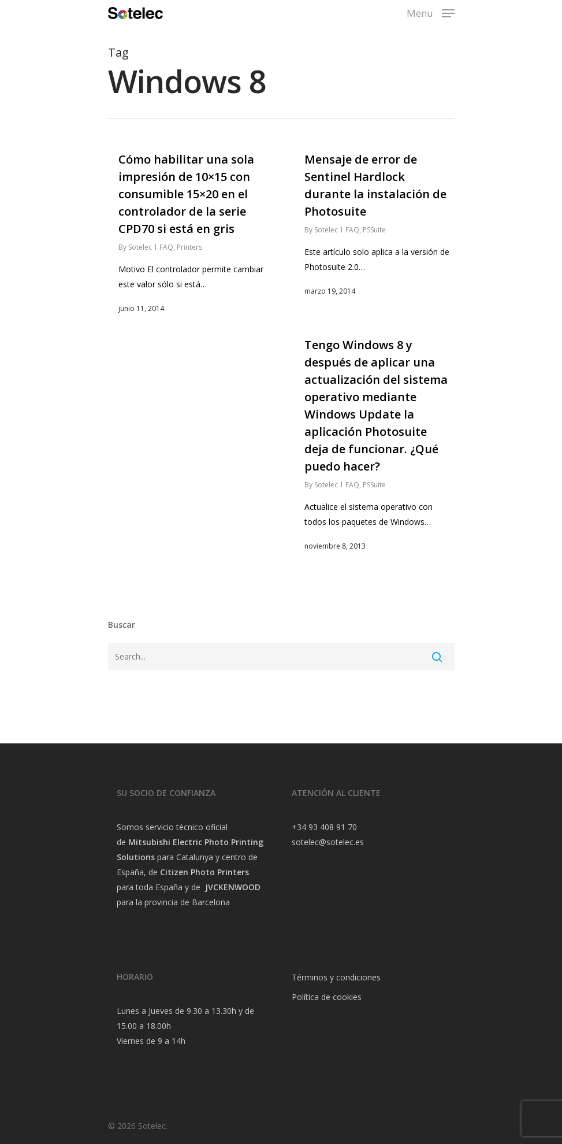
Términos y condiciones (336, 977)
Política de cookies (327, 996)
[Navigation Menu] (431, 11)
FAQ (166, 247)
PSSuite (374, 230)
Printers (189, 247)
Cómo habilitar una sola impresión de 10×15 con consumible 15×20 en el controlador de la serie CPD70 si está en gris (186, 193)
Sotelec (140, 247)
